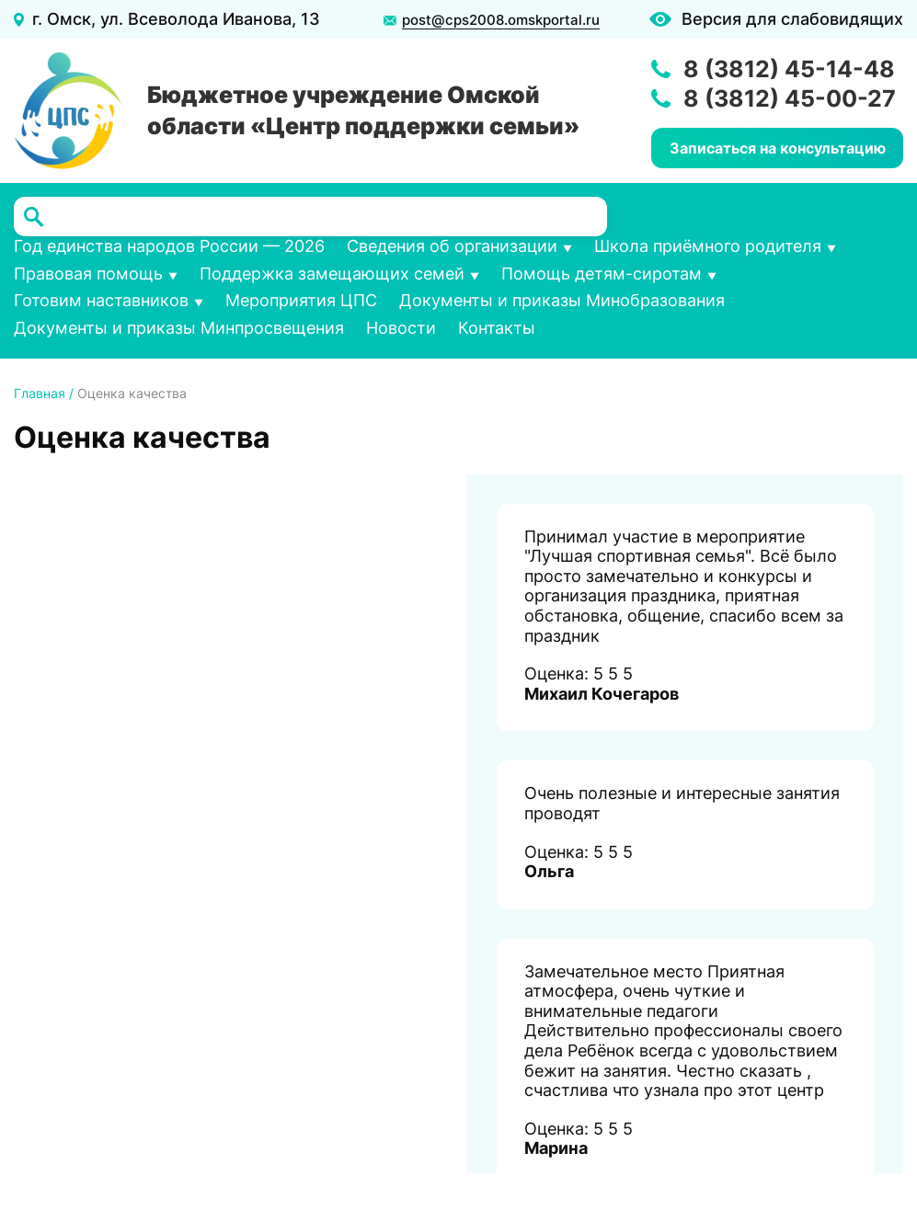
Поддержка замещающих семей (332, 273)
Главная (39, 393)
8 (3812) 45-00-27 (789, 98)
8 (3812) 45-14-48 (789, 69)
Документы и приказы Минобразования (562, 300)
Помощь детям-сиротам (601, 273)
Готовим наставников (101, 300)
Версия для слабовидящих (792, 19)
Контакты (496, 327)
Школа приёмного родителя (707, 246)
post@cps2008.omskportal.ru (501, 20)
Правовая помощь (88, 273)
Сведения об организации (452, 246)
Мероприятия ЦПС (301, 300)
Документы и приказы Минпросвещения (179, 327)
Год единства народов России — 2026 (169, 246)
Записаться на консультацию (778, 148)
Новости (401, 327)
